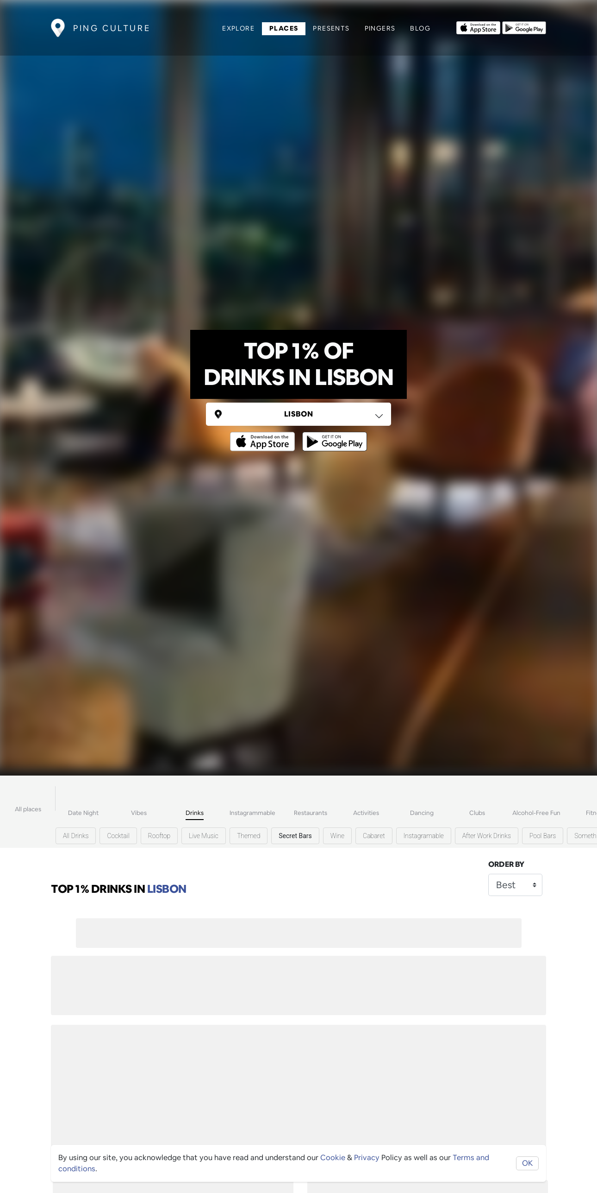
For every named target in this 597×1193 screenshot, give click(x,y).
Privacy (366, 1157)
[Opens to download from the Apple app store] (478, 27)
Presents (331, 28)
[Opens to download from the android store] (524, 27)
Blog (420, 28)
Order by (506, 864)
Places (283, 28)
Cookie (332, 1157)
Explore (238, 28)
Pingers (380, 28)
